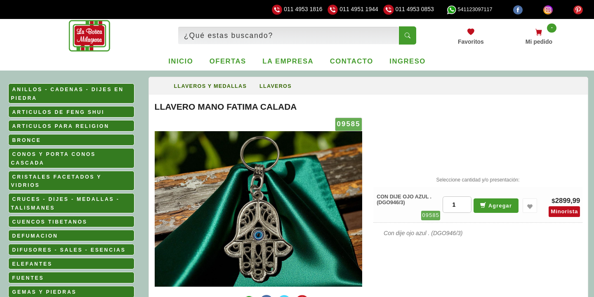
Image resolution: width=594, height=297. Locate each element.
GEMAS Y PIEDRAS (44, 292)
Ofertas (228, 61)
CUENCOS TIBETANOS (49, 222)
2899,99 (567, 201)
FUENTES (28, 278)
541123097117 (469, 9)
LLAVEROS (275, 86)
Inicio (180, 61)
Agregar (496, 205)
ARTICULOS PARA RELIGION (60, 126)
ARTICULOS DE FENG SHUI (58, 112)
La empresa (288, 61)
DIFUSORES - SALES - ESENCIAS (69, 250)
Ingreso (407, 61)
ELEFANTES (32, 264)
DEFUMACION (35, 236)
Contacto (351, 61)
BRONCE (26, 140)
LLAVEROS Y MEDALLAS (210, 86)
